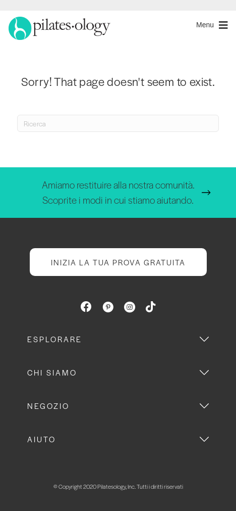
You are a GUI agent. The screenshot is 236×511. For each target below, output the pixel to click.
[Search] (118, 123)
